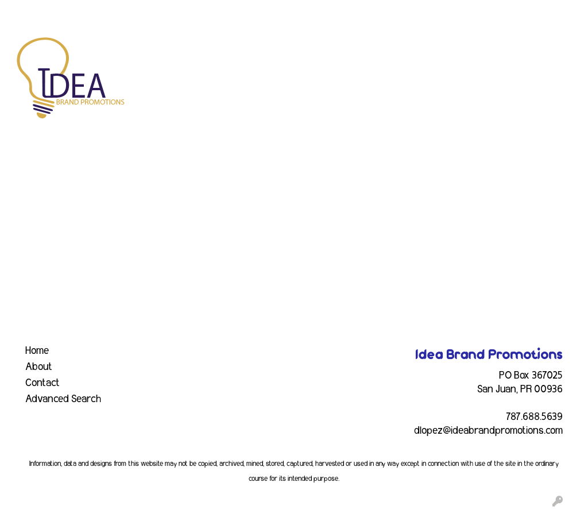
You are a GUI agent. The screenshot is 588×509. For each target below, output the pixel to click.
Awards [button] (222, 50)
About (38, 367)
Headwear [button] (419, 50)
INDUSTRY (198, 12)
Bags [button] (268, 50)
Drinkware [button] (321, 50)
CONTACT (250, 12)
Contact (42, 383)
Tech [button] (561, 50)
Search (429, 12)
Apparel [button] (169, 50)
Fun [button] (370, 50)
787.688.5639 (534, 417)
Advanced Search (63, 399)
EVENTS (151, 12)
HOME (23, 12)
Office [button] (519, 50)
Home (37, 351)
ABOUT (59, 12)
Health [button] (474, 50)
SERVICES (104, 12)
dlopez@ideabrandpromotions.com (488, 431)
